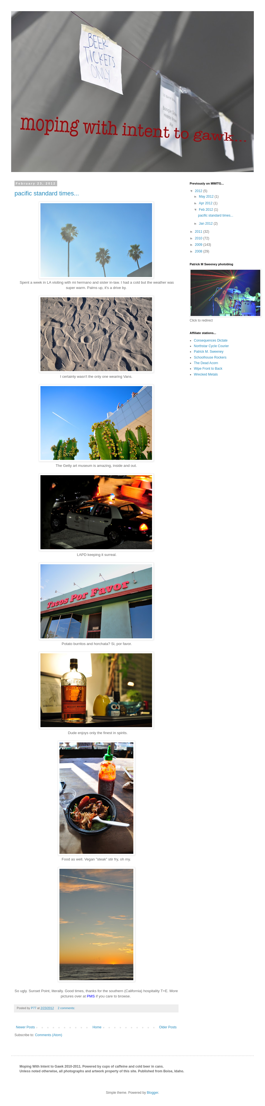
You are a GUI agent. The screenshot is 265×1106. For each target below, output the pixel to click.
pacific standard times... (47, 193)
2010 (199, 238)
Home (97, 1027)
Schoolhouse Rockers (210, 357)
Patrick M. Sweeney (208, 352)
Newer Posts (25, 1027)
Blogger (152, 1093)
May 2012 (207, 196)
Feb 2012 (206, 210)
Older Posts (168, 1027)
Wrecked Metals (206, 374)
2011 (199, 232)
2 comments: (67, 1008)
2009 (199, 245)
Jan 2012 (206, 223)
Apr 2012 (206, 203)
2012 (199, 191)
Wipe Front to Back (208, 369)
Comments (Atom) (48, 1035)
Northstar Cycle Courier (211, 346)
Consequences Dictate (211, 340)
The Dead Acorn (206, 363)
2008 (199, 251)
